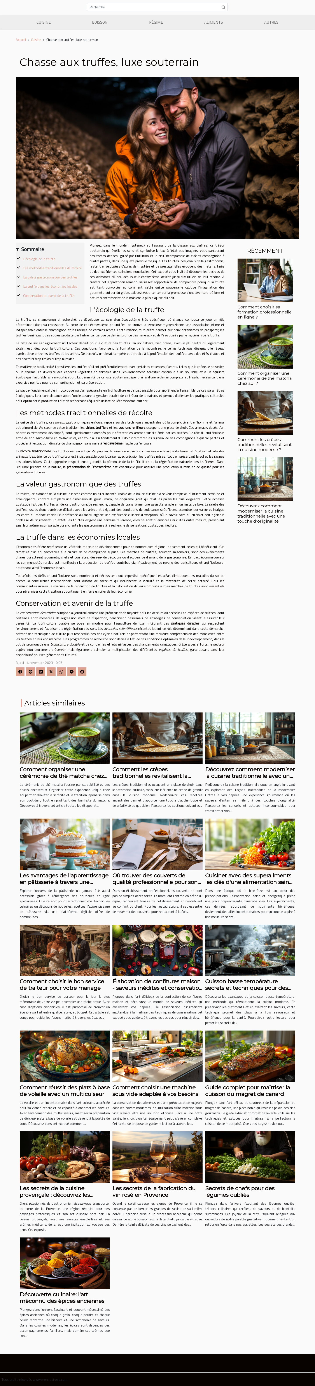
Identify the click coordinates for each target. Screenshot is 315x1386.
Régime (156, 22)
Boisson (100, 22)
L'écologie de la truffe (39, 258)
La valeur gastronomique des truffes (50, 277)
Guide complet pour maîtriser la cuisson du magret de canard (247, 1090)
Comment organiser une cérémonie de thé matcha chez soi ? (265, 378)
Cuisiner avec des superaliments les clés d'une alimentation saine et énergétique (248, 882)
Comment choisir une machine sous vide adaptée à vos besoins (155, 1090)
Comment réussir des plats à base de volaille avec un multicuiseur (65, 1090)
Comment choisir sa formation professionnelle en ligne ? (265, 312)
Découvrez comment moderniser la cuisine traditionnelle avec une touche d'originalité (261, 513)
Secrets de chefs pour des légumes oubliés (240, 1191)
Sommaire (32, 249)
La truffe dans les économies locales (50, 286)
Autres (271, 22)
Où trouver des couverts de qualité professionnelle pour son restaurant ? (155, 882)
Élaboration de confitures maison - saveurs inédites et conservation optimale (157, 988)
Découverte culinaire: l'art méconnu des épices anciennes (62, 1297)
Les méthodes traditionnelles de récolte (52, 268)
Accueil (21, 39)
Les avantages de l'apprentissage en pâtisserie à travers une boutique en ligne (64, 882)
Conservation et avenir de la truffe (48, 295)
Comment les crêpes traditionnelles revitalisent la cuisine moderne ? (265, 444)
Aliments (213, 22)
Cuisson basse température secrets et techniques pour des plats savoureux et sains (246, 988)
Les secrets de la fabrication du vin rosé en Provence (154, 1191)
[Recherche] (157, 7)
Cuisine (44, 22)
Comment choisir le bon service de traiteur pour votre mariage (62, 984)
